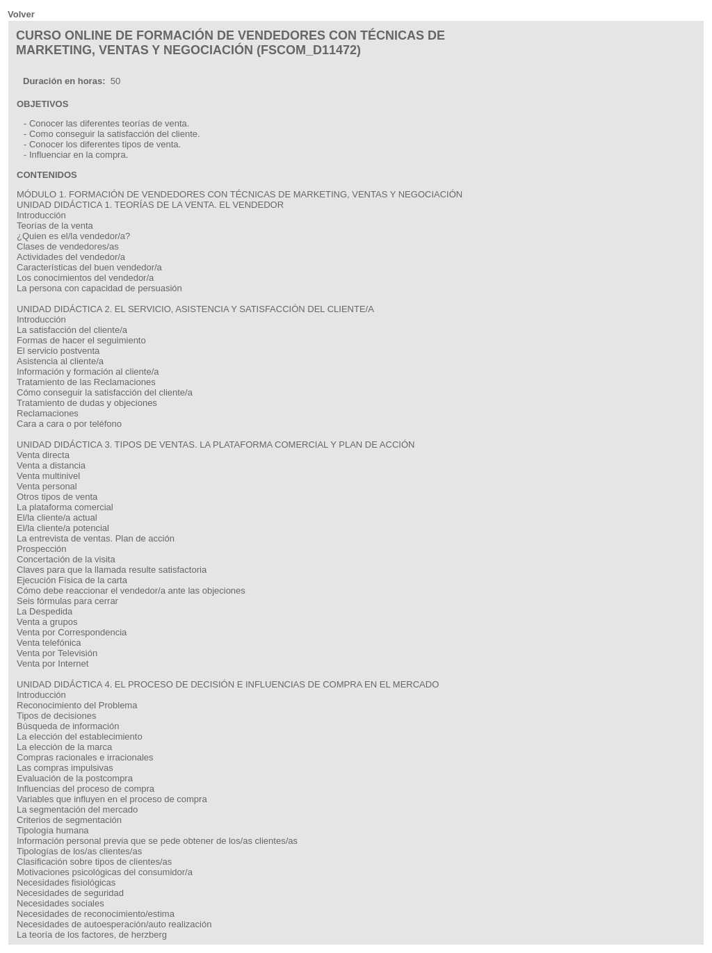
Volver (21, 14)
